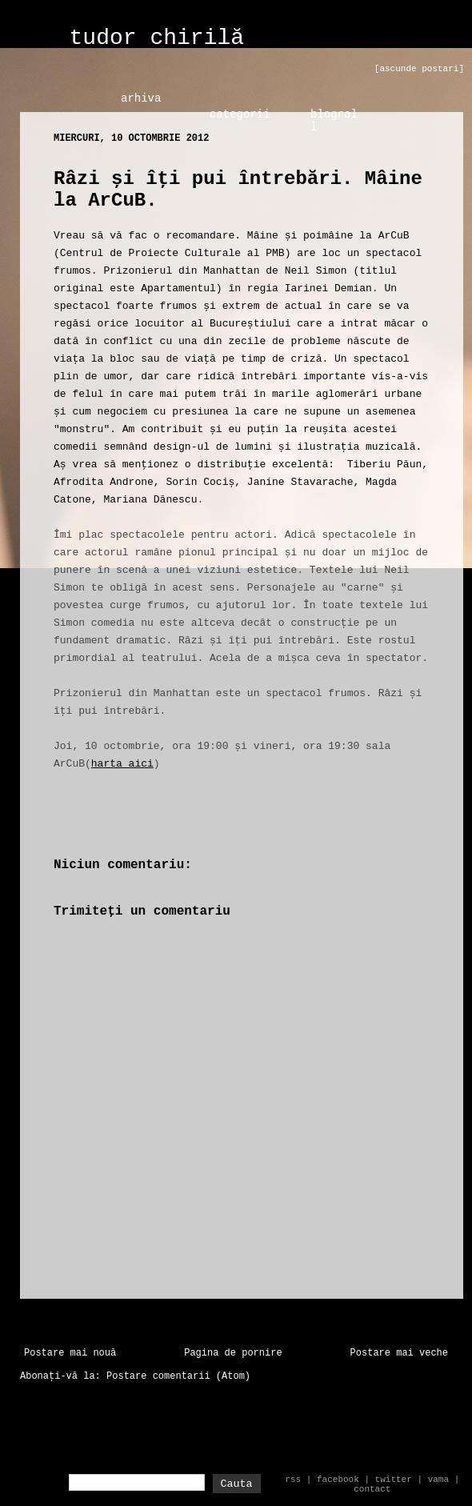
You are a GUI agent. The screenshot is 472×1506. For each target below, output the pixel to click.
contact (372, 1489)
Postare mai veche (399, 1353)
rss (293, 1479)
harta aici (122, 764)
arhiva (141, 98)
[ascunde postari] (419, 69)
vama (438, 1479)
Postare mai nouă (70, 1353)
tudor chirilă (157, 38)
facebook (338, 1479)
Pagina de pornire (233, 1353)
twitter (393, 1479)
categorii (240, 114)
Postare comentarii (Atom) (178, 1376)
